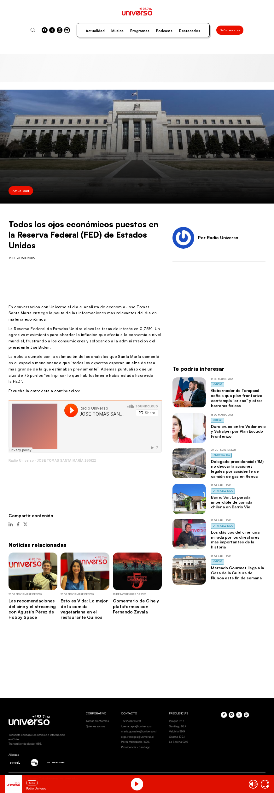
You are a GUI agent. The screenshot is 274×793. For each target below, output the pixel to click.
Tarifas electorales (97, 721)
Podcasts (164, 31)
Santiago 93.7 (177, 726)
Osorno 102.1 (176, 736)
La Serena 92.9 (178, 741)
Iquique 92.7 (176, 721)
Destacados (189, 31)
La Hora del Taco (223, 490)
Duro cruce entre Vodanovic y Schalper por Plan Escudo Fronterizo (238, 431)
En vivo (32, 782)
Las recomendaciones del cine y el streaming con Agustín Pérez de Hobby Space (32, 609)
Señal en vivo (230, 30)
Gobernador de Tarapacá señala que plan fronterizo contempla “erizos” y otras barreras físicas (237, 398)
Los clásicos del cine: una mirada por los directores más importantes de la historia (235, 539)
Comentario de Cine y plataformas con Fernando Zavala (136, 606)
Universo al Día (221, 455)
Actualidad (95, 31)
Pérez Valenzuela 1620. (135, 741)
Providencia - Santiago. (136, 747)
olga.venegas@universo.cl (137, 736)
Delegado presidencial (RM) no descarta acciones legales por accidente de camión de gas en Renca (237, 469)
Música (117, 31)
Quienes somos (95, 726)
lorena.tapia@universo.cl (136, 726)
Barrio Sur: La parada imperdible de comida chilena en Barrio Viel (231, 502)
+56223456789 (131, 721)
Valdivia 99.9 (177, 731)
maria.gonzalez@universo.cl (138, 731)
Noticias (217, 384)
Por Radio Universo (218, 237)
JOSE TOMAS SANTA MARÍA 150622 (66, 460)
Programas (139, 31)
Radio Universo (21, 460)
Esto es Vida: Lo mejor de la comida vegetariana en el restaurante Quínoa (84, 609)
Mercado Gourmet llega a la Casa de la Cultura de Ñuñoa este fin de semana (237, 572)
